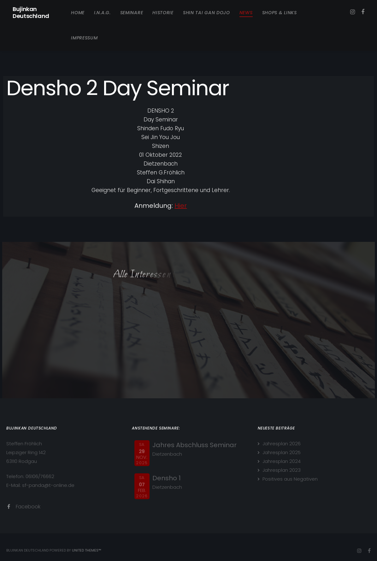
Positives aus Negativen (290, 479)
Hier (180, 205)
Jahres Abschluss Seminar (194, 445)
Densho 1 (166, 478)
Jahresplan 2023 (281, 470)
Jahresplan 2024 (281, 461)
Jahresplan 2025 (281, 452)
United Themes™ (86, 550)
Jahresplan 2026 (281, 443)
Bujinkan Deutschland (31, 12)
